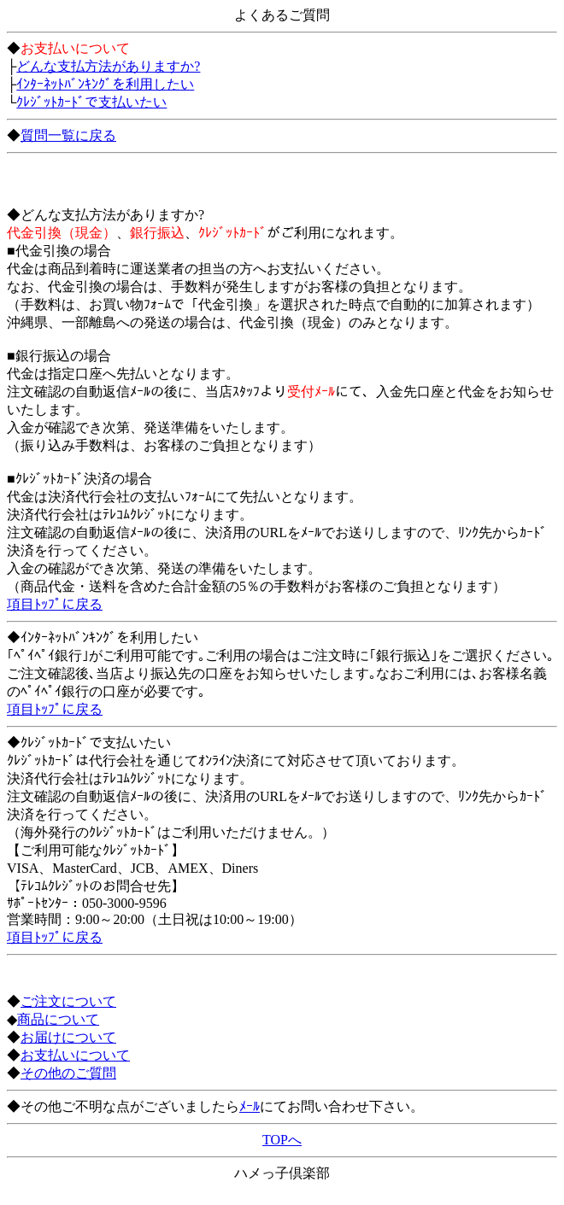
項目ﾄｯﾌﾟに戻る (55, 604)
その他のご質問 (68, 1073)
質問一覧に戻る (68, 135)
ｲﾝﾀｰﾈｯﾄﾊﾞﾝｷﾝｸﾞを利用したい (105, 84)
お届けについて (68, 1037)
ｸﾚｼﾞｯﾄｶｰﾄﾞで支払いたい (91, 102)
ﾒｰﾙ (249, 1106)
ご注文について (68, 1001)
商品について (58, 1019)
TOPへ (282, 1139)
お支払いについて (75, 1055)
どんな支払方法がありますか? (108, 66)
